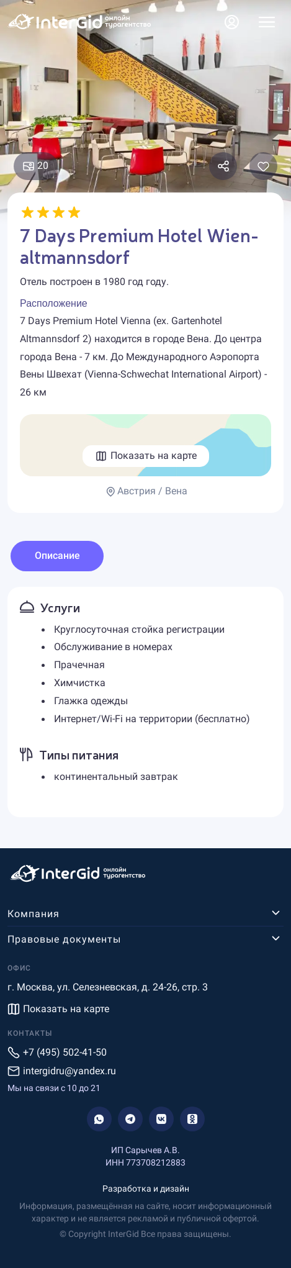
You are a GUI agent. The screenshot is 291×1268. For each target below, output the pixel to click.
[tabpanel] (145, 702)
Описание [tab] (57, 555)
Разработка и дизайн (145, 1188)
